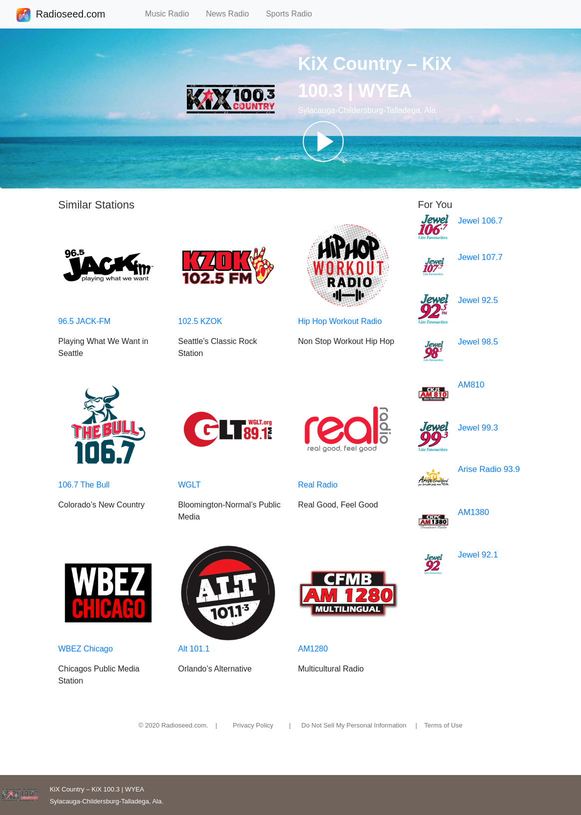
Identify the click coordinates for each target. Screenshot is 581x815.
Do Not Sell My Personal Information (353, 725)
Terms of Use (443, 725)
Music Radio (171, 14)
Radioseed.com (70, 15)
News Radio (232, 14)
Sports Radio (293, 14)
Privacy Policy (253, 725)
